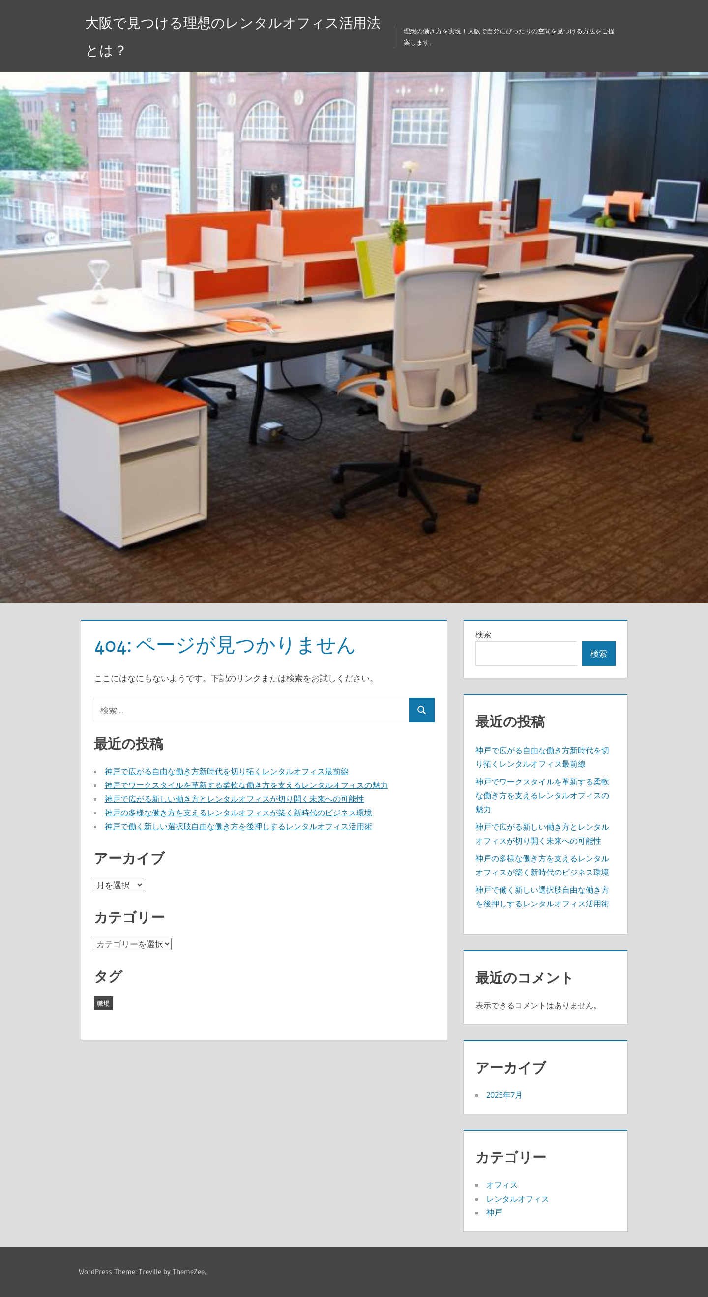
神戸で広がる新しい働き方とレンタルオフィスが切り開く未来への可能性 (234, 799)
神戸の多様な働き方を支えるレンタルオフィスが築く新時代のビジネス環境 (238, 812)
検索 (483, 634)
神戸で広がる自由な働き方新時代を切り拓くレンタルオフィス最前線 (227, 771)
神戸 (494, 1212)
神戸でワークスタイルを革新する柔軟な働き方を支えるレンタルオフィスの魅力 (246, 785)
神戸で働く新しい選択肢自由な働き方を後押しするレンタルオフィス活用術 (238, 826)
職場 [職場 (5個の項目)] (103, 1003)
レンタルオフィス (517, 1199)
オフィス (502, 1185)
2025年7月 (504, 1095)
